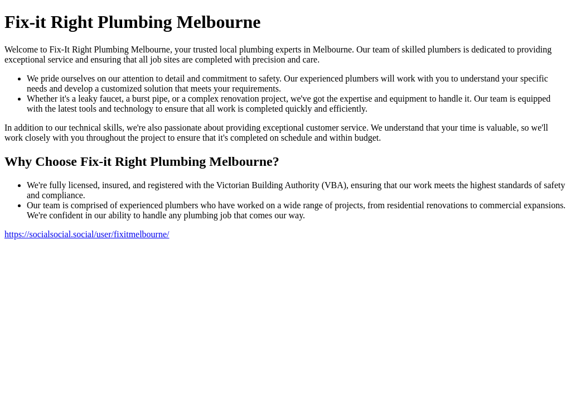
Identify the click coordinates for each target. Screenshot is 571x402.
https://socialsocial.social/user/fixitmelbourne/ (87, 234)
